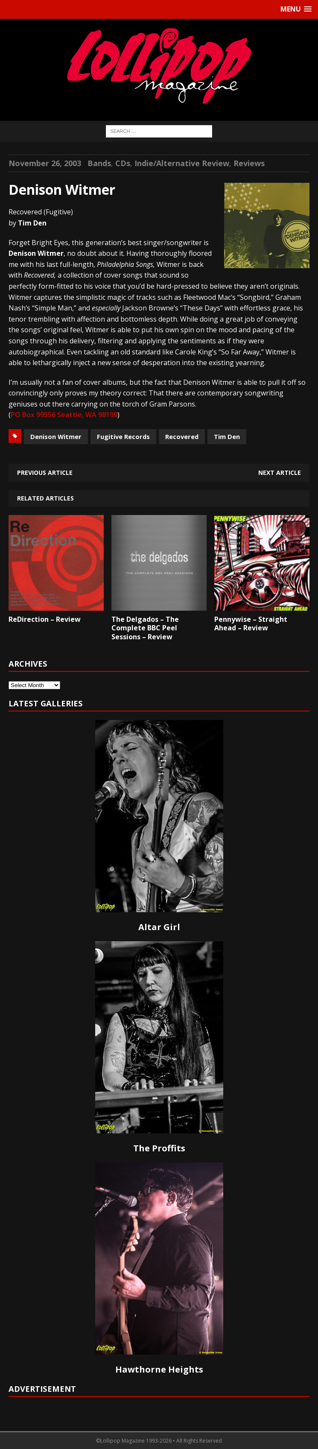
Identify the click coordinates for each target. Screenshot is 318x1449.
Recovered (181, 436)
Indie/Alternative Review (181, 163)
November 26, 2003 (45, 163)
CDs (122, 163)
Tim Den (227, 436)
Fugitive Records (123, 436)
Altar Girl (159, 927)
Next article (279, 472)
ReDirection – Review (45, 619)
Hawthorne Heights (159, 1369)
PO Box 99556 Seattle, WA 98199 (64, 414)
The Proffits (159, 1148)
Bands (99, 163)
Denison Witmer (56, 436)
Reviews (249, 163)
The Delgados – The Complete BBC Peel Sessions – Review (145, 628)
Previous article (45, 472)
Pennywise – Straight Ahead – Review (250, 624)
